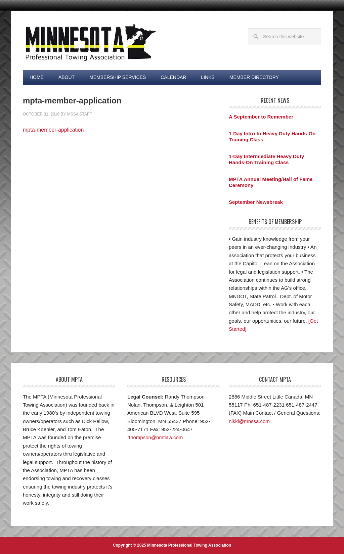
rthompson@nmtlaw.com (155, 437)
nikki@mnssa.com (249, 421)
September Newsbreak (256, 202)
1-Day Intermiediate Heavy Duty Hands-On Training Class (266, 159)
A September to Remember (261, 117)
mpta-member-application (53, 130)
